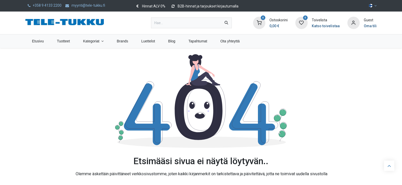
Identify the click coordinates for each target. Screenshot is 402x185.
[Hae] (226, 23)
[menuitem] (37, 41)
